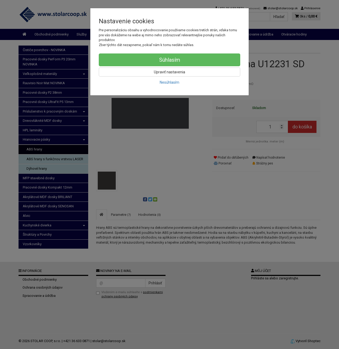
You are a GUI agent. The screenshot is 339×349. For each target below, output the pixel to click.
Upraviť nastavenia (169, 72)
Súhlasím (169, 60)
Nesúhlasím (169, 82)
